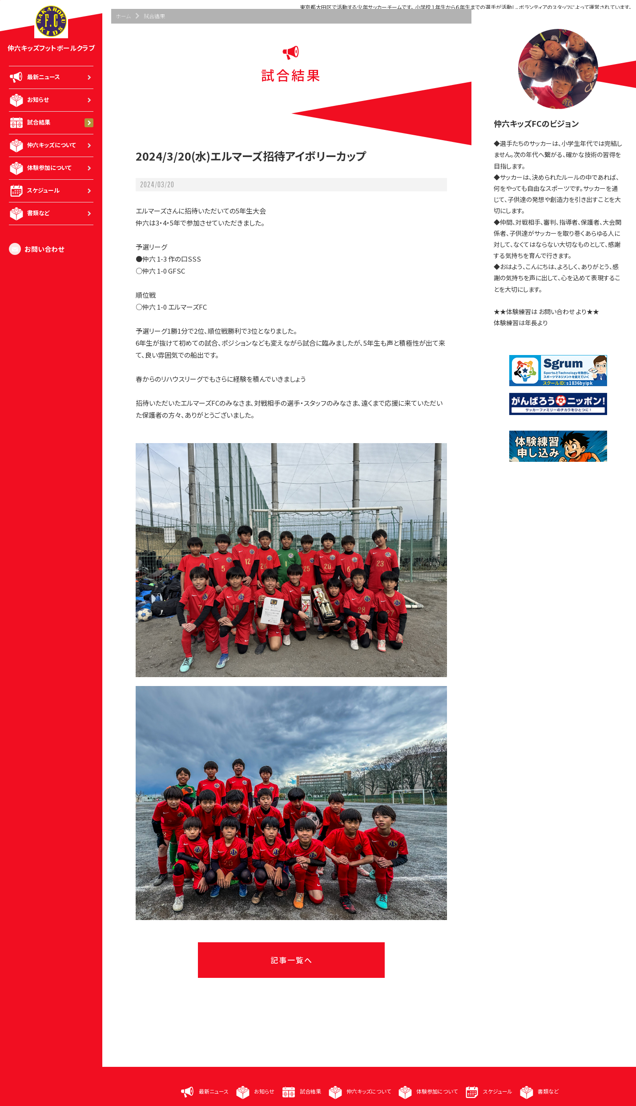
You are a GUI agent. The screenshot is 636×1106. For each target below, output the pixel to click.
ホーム (123, 16)
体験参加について (51, 168)
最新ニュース (51, 77)
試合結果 (51, 122)
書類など (51, 213)
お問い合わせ (36, 249)
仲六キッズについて (51, 145)
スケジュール (51, 190)
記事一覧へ (291, 959)
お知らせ (51, 100)
